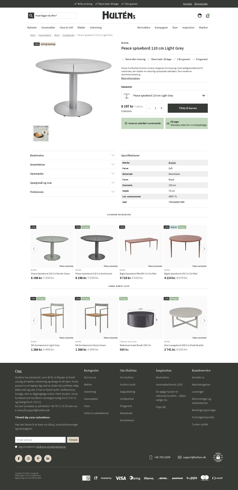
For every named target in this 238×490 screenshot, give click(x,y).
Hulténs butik (127, 384)
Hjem (32, 35)
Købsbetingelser (201, 384)
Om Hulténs (127, 377)
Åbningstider (201, 3)
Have (87, 406)
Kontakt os (198, 377)
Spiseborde (68, 35)
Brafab (125, 42)
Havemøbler (45, 35)
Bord (56, 35)
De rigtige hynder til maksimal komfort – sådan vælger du (171, 396)
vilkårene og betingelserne (51, 446)
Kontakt (187, 3)
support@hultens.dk (38, 410)
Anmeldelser (127, 420)
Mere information (130, 78)
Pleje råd (161, 407)
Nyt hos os (90, 377)
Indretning (90, 391)
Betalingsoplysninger (204, 410)
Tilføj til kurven (188, 108)
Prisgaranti (126, 406)
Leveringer (198, 391)
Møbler (88, 384)
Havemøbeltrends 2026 (169, 384)
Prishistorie (126, 111)
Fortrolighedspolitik (203, 417)
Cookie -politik (200, 424)
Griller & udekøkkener (96, 413)
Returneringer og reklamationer (201, 401)
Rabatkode (126, 413)
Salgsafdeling (127, 391)
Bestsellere (162, 377)
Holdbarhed (127, 399)
